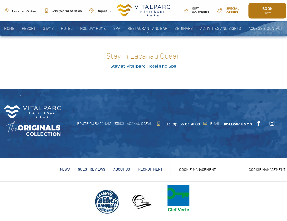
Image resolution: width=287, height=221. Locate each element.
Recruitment (150, 169)
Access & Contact (265, 29)
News (65, 169)
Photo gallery (143, 43)
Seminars (183, 29)
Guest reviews (91, 169)
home (9, 29)
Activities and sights (220, 29)
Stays (48, 29)
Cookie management (267, 170)
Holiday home (93, 29)
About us (121, 169)
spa (116, 29)
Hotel (67, 29)
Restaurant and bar (147, 29)
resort (29, 29)
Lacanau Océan (20, 11)
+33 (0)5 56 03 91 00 (63, 11)
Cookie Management (197, 170)
